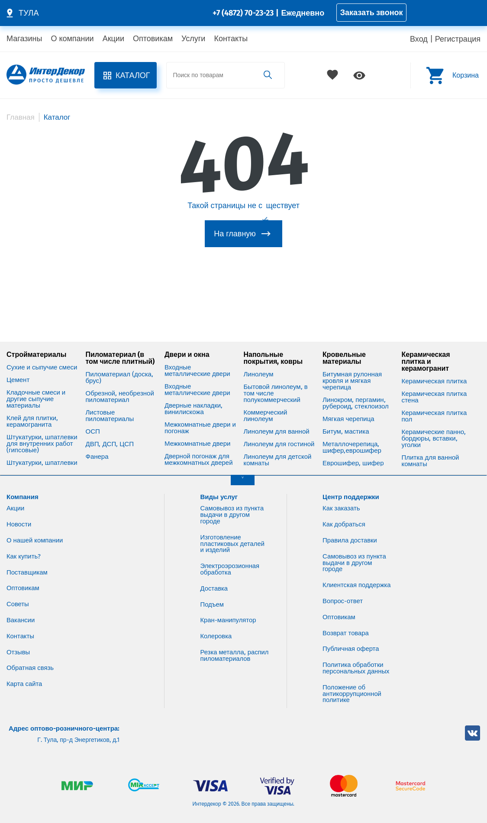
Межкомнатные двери (197, 436)
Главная (20, 117)
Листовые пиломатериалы (109, 408)
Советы (17, 597)
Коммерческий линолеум (265, 408)
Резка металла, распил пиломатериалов (225, 651)
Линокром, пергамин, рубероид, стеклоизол (356, 395)
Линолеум (258, 366)
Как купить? (23, 548)
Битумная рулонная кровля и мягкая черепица (352, 373)
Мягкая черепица (348, 411)
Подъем (212, 597)
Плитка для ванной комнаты (430, 453)
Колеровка (216, 629)
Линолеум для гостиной (278, 436)
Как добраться (344, 516)
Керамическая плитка (434, 373)
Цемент (17, 372)
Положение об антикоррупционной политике (352, 693)
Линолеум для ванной (276, 424)
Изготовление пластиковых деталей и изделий (232, 536)
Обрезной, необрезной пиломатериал (119, 388)
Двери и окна (187, 346)
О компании (72, 38)
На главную (235, 233)
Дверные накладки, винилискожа (193, 401)
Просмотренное (359, 75)
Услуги (193, 38)
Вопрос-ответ (343, 600)
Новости (19, 516)
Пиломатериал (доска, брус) (119, 369)
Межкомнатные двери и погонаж (200, 420)
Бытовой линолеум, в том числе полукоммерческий (275, 385)
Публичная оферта (351, 648)
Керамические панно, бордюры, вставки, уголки (433, 431)
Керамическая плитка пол (434, 408)
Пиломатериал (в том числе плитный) (120, 350)
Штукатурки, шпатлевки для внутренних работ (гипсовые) (41, 436)
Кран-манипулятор (228, 613)
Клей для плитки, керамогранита (32, 413)
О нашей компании (35, 532)
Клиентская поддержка (340, 581)
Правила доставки (350, 532)
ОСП (92, 424)
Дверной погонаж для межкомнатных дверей (198, 451)
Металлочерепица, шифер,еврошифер (352, 439)
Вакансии (20, 613)
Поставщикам (27, 564)
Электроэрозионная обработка (230, 562)
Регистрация (458, 39)
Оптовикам (153, 38)
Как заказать (342, 500)
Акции (113, 38)
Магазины (24, 38)
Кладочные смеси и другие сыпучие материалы (35, 391)
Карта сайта (24, 677)
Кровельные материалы (344, 350)
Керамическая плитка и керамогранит (425, 353)
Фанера (96, 449)
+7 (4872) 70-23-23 (243, 13)
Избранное (333, 75)
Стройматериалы (36, 346)
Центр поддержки (351, 489)
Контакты (231, 38)
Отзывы (18, 645)
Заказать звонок (371, 12)
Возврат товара (346, 632)
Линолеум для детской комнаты (277, 452)
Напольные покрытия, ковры (273, 350)
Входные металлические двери (197, 362)
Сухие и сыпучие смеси (41, 359)
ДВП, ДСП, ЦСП (109, 436)
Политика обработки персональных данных (356, 667)
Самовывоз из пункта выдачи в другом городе (232, 506)
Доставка (214, 581)
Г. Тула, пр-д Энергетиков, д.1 (78, 740)
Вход (419, 39)
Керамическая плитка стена (434, 389)
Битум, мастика (346, 424)
